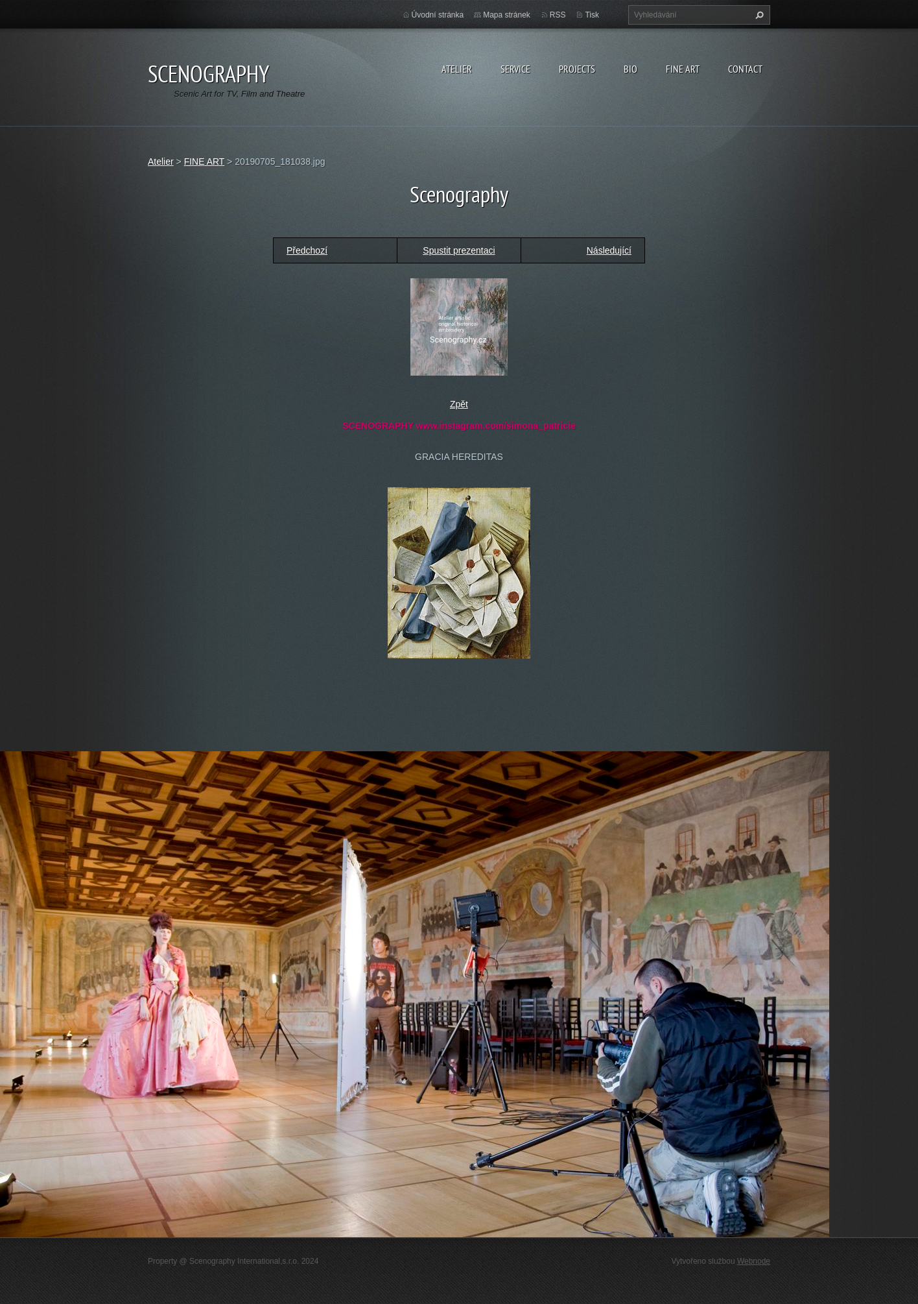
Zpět (459, 404)
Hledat (758, 15)
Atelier (456, 68)
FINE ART (204, 161)
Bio (630, 68)
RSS (558, 14)
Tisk (592, 14)
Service (515, 68)
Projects (577, 68)
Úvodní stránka (438, 14)
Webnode (753, 1261)
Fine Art (683, 68)
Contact (745, 68)
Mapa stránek (506, 14)
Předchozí (307, 250)
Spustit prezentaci (459, 250)
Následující (609, 250)
